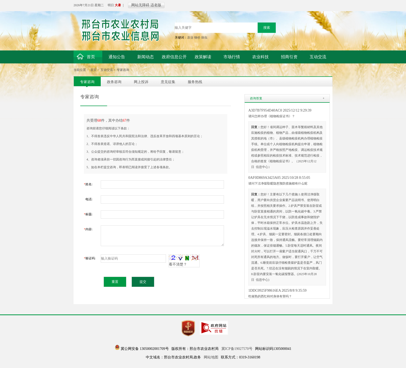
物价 (197, 37)
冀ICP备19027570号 (236, 349)
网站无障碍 (140, 5)
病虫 (204, 37)
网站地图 (211, 357)
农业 (190, 37)
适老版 (155, 5)
